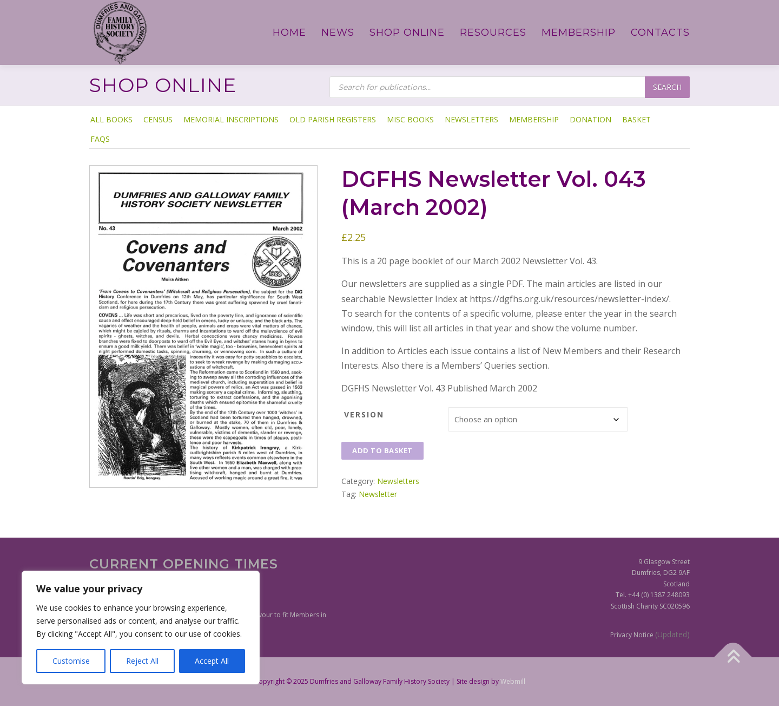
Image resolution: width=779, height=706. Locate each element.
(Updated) (672, 634)
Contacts (660, 32)
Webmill (512, 681)
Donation (590, 119)
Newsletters (471, 119)
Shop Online (407, 32)
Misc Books (410, 119)
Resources (493, 32)
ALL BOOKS (111, 119)
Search (667, 87)
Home (289, 32)
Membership (579, 32)
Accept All (212, 661)
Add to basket (382, 450)
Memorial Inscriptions (231, 119)
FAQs (100, 139)
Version (364, 414)
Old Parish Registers (332, 119)
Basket (636, 119)
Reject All (142, 661)
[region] (141, 627)
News (337, 32)
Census (158, 119)
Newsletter (378, 494)
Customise (71, 661)
